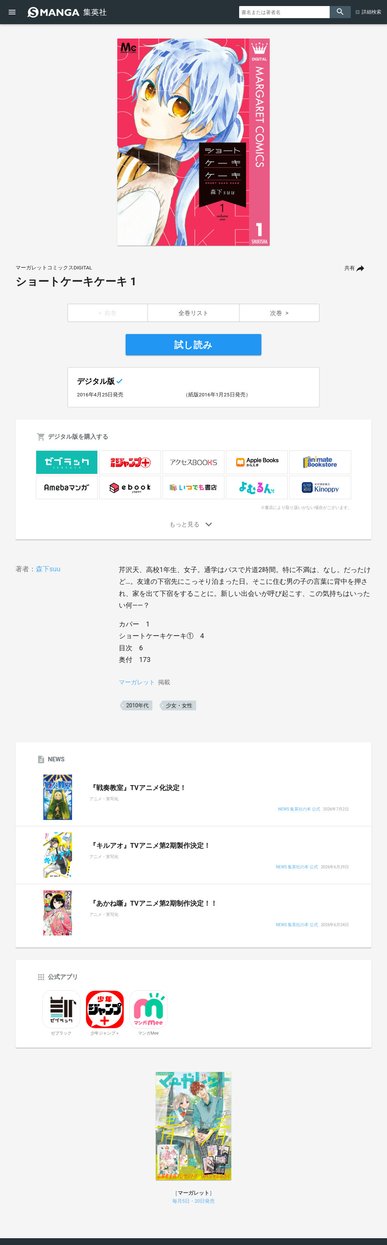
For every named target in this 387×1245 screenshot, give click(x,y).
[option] (193, 142)
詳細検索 (371, 12)
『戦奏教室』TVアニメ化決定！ (137, 788)
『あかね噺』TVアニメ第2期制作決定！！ (153, 903)
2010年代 (137, 705)
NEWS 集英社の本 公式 (299, 809)
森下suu (48, 569)
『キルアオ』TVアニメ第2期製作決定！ (149, 845)
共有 (349, 268)
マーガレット (137, 682)
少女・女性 (179, 705)
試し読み (193, 345)
